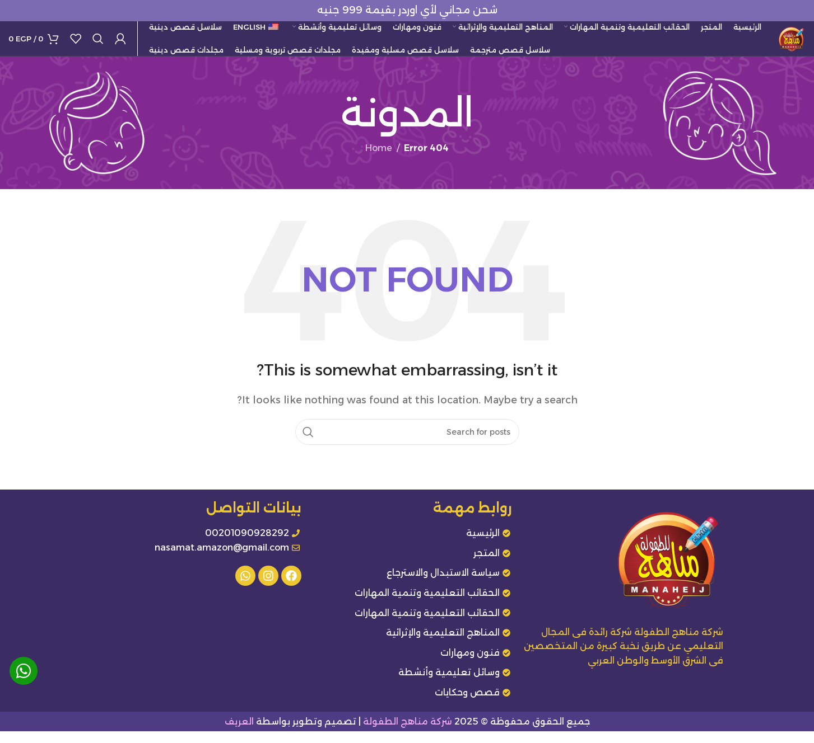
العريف (239, 732)
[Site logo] (786, 44)
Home (378, 159)
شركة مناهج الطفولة (407, 732)
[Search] (98, 45)
